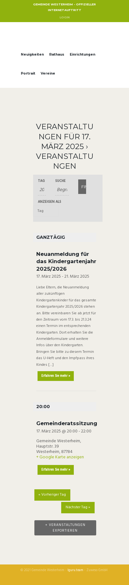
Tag (41, 181)
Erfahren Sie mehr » (55, 376)
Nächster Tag (78, 507)
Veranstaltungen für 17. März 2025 (64, 136)
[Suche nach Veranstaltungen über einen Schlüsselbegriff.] (62, 190)
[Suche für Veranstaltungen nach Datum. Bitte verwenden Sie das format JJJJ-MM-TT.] (42, 190)
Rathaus (56, 54)
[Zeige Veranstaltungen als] (45, 210)
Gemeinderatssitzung (66, 423)
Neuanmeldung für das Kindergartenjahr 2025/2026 (66, 261)
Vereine (48, 73)
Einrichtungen (82, 54)
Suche (60, 181)
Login (65, 17)
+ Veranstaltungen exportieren (65, 528)
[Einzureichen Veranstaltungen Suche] (82, 186)
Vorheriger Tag (52, 495)
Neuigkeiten (32, 54)
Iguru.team (75, 570)
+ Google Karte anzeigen (60, 457)
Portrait (28, 73)
